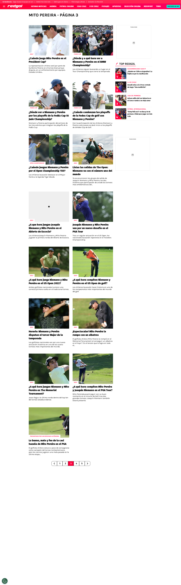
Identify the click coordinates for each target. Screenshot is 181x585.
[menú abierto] (4, 6)
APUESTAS (116, 6)
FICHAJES (105, 6)
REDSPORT (148, 6)
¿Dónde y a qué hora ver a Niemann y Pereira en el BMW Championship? (89, 62)
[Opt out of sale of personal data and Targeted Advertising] (5, 581)
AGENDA (53, 6)
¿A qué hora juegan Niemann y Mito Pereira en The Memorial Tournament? (49, 390)
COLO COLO (81, 6)
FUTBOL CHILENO (67, 6)
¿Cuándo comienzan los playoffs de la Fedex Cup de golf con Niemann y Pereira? (91, 116)
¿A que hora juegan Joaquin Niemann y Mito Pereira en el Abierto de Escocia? (45, 228)
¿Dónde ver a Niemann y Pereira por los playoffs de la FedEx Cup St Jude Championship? (49, 116)
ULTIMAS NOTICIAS (38, 6)
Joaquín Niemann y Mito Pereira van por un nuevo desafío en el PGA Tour (91, 228)
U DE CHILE (93, 6)
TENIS (158, 6)
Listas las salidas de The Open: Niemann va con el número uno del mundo (92, 171)
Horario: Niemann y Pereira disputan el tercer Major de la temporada (46, 335)
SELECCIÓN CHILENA (132, 6)
